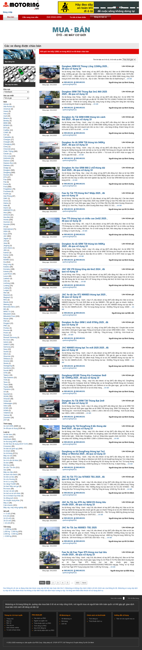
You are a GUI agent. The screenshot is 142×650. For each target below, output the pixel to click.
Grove (5, 201)
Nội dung (64, 621)
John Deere (7, 248)
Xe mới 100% (8, 426)
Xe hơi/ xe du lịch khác (12, 493)
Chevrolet (7, 149)
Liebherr (6, 279)
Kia (4, 262)
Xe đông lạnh (8, 498)
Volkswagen (8, 403)
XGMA (6, 410)
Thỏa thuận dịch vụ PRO (42, 623)
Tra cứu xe (10, 625)
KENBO (6, 260)
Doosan (6, 175)
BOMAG (6, 125)
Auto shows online (54, 17)
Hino (5, 213)
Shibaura (7, 359)
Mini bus (6, 465)
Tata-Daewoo (8, 377)
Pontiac (6, 328)
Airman (6, 104)
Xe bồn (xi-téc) (9, 477)
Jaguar (6, 238)
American (7, 109)
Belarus (6, 118)
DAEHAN (7, 158)
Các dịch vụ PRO (40, 618)
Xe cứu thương (9, 479)
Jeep (5, 243)
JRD (5, 250)
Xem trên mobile (116, 598)
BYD (5, 128)
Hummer (6, 222)
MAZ (5, 300)
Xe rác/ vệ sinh (9, 491)
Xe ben (6, 463)
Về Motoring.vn (66, 619)
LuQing (6, 288)
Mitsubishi (7, 314)
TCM (5, 380)
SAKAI (6, 342)
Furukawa (7, 191)
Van (5, 470)
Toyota (6, 387)
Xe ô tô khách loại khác (12, 496)
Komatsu (7, 269)
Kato (5, 257)
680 (77, 583)
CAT (5, 135)
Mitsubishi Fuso (9, 316)
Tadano (6, 375)
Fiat (5, 182)
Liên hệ (63, 623)
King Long (7, 264)
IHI (4, 227)
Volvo (5, 406)
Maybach (7, 297)
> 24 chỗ (6, 523)
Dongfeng (7, 173)
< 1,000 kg (7, 529)
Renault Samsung (10, 337)
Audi (5, 116)
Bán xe (9, 623)
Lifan (5, 281)
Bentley (6, 121)
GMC (5, 198)
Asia (5, 114)
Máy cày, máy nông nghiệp (13, 507)
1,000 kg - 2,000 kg (10, 531)
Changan (7, 140)
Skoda (6, 363)
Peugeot (6, 323)
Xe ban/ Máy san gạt (11, 486)
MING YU (7, 312)
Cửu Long (7, 156)
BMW (5, 123)
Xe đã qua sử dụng (10, 428)
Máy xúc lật (7, 456)
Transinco (7, 389)
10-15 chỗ (7, 518)
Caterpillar (7, 137)
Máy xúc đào (8, 472)
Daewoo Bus (8, 163)
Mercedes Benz (9, 307)
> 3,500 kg (7, 536)
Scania (6, 352)
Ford (5, 187)
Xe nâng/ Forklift (9, 484)
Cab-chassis (8, 505)
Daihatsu (7, 165)
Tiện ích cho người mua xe (125, 619)
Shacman (7, 356)
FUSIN (6, 194)
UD (4, 392)
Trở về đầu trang (133, 598)
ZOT (5, 420)
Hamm (6, 208)
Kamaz (6, 255)
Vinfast (6, 401)
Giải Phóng (7, 196)
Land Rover (7, 274)
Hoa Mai (6, 217)
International (8, 229)
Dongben (7, 170)
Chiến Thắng (8, 151)
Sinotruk (6, 361)
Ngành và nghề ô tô (40, 621)
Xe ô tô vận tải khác (11, 460)
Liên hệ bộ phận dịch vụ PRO (44, 630)
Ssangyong (7, 366)
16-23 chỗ (7, 521)
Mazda (6, 302)
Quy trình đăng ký (40, 628)
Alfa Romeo (8, 107)
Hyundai (6, 224)
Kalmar (6, 253)
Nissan (6, 319)
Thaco (6, 385)
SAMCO (6, 345)
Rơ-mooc (7, 489)
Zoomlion (7, 418)
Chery (5, 147)
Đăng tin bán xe (100, 17)
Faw (5, 180)
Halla (5, 206)
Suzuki (6, 370)
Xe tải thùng (8, 453)
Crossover (7, 446)
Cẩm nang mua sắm (30, 17)
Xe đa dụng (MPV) (10, 442)
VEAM (6, 396)
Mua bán (10, 17)
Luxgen (6, 290)
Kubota (6, 271)
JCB (5, 241)
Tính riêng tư (93, 619)
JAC (5, 236)
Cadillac (6, 130)
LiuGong (6, 283)
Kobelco (6, 267)
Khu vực (6, 89)
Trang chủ (10, 619)
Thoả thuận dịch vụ (95, 621)
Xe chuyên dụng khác (11, 500)
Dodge (6, 168)
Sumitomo (7, 368)
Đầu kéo (6, 458)
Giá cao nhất (8, 96)
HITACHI (6, 215)
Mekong (6, 304)
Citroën (6, 154)
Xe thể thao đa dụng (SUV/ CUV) (15, 444)
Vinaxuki (6, 399)
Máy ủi (6, 503)
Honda (6, 220)
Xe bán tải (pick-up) (10, 449)
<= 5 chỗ (6, 514)
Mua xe (9, 621)
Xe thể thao (7, 434)
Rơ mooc (7, 340)
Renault (6, 335)
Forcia (6, 184)
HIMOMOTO (8, 210)
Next (84, 583)
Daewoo (6, 161)
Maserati (6, 295)
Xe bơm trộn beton (10, 475)
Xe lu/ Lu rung (8, 482)
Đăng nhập (7, 12)
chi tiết (129, 79)
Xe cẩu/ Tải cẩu (9, 467)
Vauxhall (6, 394)
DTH (5, 177)
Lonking (6, 286)
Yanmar (6, 415)
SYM (5, 373)
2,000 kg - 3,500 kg (10, 534)
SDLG (5, 354)
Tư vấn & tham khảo (78, 17)
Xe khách (7, 451)
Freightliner (7, 189)
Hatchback (7, 439)
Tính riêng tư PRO (40, 626)
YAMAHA (7, 413)
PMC (5, 326)
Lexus (5, 276)
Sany (5, 349)
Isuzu (5, 234)
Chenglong (7, 144)
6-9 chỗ (6, 516)
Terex (5, 382)
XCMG (6, 408)
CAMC (6, 132)
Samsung (7, 347)
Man (5, 293)
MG (5, 309)
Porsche (6, 330)
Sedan (6, 437)
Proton (6, 333)
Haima (6, 203)
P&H (5, 321)
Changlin (7, 142)
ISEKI (5, 231)
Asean (6, 111)
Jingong (6, 246)
